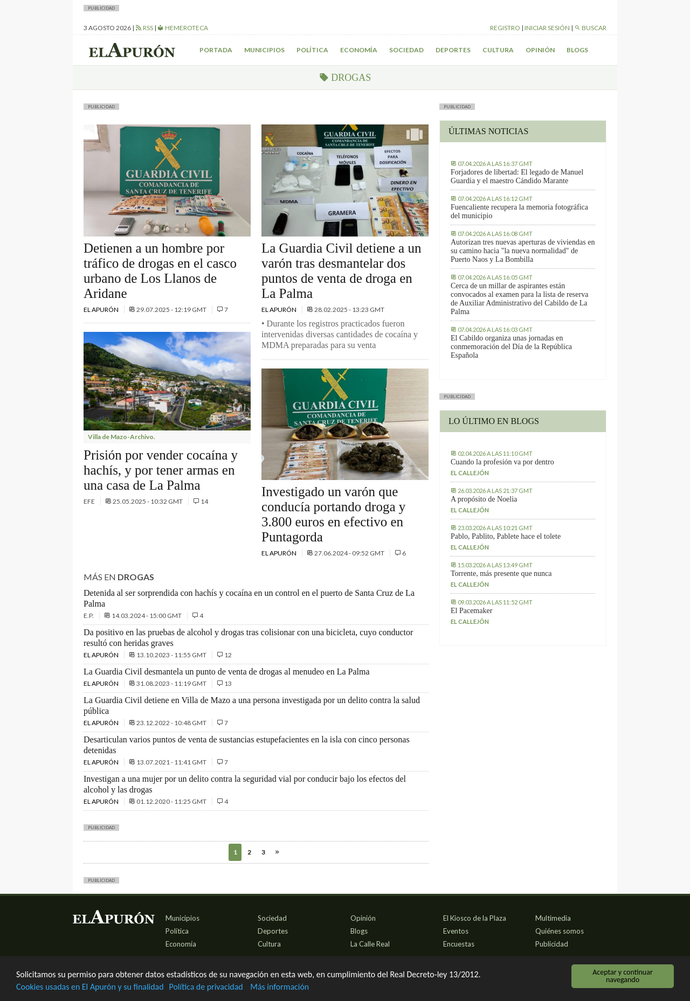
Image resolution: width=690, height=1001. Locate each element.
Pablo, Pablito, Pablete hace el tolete (506, 536)
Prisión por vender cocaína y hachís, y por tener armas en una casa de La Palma (161, 470)
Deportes (453, 50)
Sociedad (406, 50)
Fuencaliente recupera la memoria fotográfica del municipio (519, 211)
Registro (505, 28)
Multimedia (553, 918)
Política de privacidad (218, 986)
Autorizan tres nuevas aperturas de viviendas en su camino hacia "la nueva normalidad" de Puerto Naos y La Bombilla (523, 250)
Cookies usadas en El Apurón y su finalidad (95, 986)
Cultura (498, 50)
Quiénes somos (559, 931)
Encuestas (458, 944)
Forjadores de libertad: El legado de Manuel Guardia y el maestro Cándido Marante (517, 176)
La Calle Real (370, 944)
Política (312, 50)
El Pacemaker (471, 611)
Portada (215, 50)
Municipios (264, 50)
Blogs (577, 50)
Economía (358, 50)
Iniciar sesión (547, 28)
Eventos (455, 931)
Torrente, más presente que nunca (501, 573)
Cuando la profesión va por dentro (502, 462)
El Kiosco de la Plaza (474, 918)
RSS (144, 28)
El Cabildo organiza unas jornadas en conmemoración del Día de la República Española (511, 346)
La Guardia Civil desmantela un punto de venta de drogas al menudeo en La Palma (227, 671)
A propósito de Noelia (484, 499)
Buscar (590, 28)
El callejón (470, 472)
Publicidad (551, 944)
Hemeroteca (182, 28)
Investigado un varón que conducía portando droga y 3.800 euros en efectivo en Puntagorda (333, 514)
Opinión (540, 50)
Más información (296, 986)
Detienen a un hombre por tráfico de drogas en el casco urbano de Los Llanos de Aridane (160, 271)
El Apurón (102, 309)
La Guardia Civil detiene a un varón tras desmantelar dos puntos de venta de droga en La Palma (341, 271)
